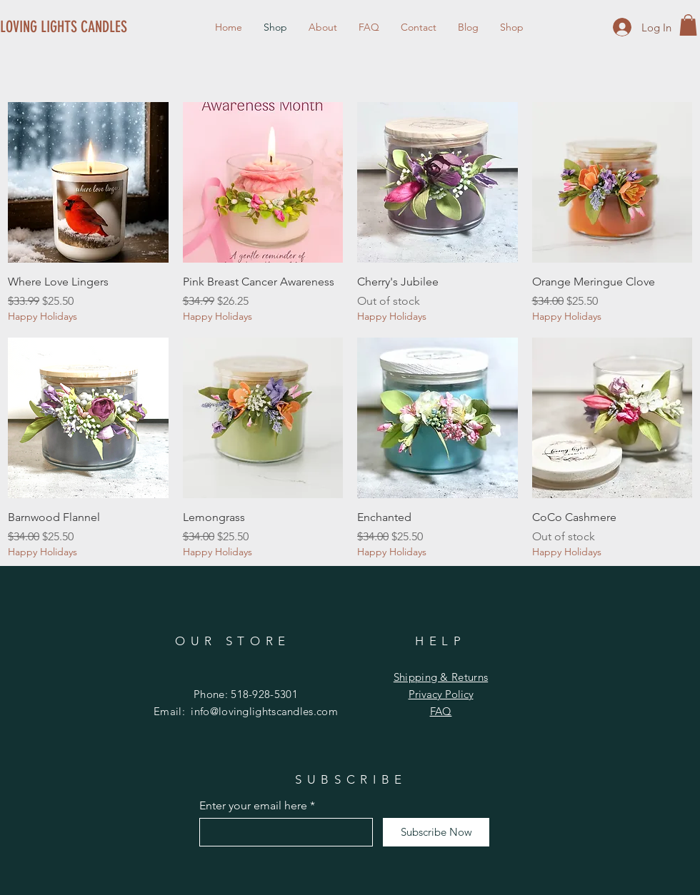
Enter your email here (253, 805)
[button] (688, 25)
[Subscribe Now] (436, 832)
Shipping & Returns (441, 677)
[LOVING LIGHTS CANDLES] (64, 27)
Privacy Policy (441, 694)
